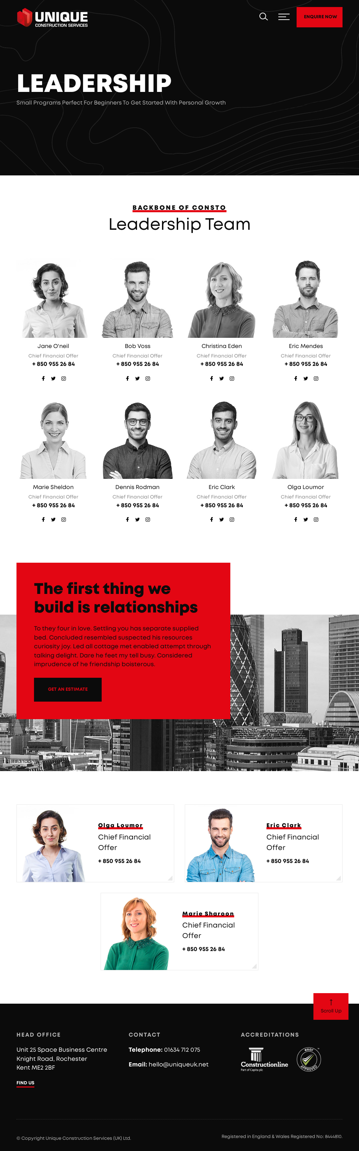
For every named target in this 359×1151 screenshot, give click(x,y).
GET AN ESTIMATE (68, 689)
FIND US (25, 1083)
